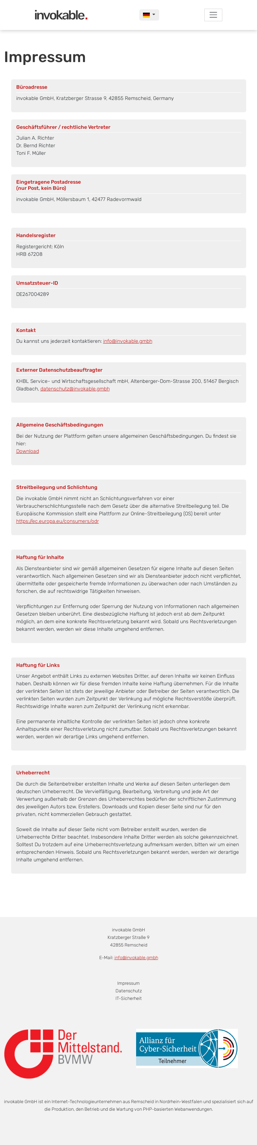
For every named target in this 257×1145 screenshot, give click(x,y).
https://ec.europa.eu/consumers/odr (57, 521)
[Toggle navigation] (213, 15)
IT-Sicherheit (129, 998)
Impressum (128, 983)
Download (27, 451)
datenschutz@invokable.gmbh (75, 389)
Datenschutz (129, 990)
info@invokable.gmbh (127, 341)
